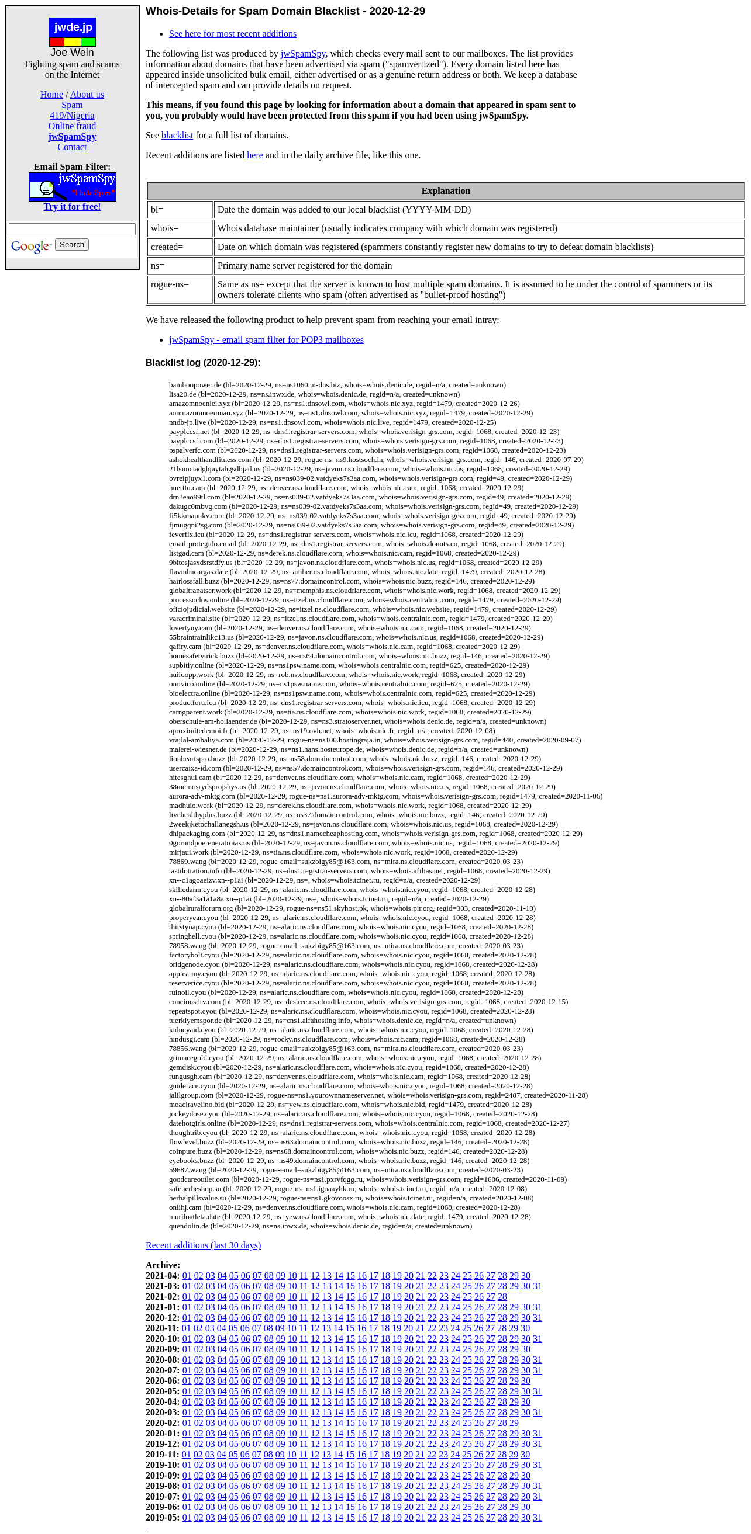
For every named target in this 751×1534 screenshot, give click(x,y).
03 (210, 1275)
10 (292, 1275)
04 (222, 1275)
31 (537, 1286)
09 (280, 1275)
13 (327, 1275)
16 (362, 1275)
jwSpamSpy (303, 53)
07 (257, 1275)
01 (187, 1275)
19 (397, 1275)
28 (502, 1275)
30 (525, 1275)
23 (444, 1275)
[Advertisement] (72, 445)
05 (234, 1275)
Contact (72, 147)
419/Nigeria (72, 115)
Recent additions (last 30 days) (203, 1245)
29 (514, 1275)
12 (315, 1275)
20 (409, 1275)
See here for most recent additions (233, 34)
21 (420, 1275)
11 (303, 1275)
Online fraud (72, 126)
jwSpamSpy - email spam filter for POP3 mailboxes (266, 340)
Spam (71, 105)
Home (51, 94)
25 (467, 1275)
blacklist (177, 135)
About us (87, 94)
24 (455, 1275)
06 (245, 1275)
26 (479, 1275)
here (255, 155)
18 (385, 1275)
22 (432, 1275)
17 (373, 1275)
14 (338, 1275)
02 (199, 1275)
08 (269, 1275)
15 (350, 1275)
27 (490, 1275)
